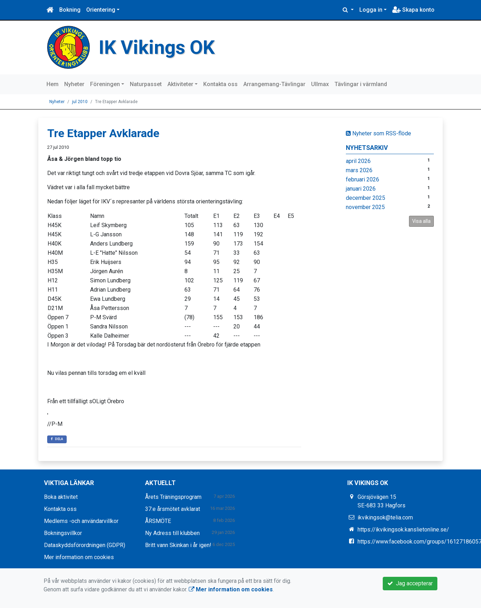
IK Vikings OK (157, 47)
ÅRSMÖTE (158, 520)
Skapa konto (413, 9)
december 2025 (365, 197)
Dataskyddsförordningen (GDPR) (84, 544)
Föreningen (105, 83)
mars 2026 (359, 170)
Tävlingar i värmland (361, 83)
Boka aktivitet (61, 496)
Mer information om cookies (79, 556)
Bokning (70, 9)
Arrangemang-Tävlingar (274, 83)
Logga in (370, 9)
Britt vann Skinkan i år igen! (178, 544)
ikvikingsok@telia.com (385, 517)
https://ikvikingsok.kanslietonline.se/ (403, 529)
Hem (52, 83)
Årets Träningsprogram (173, 496)
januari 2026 (361, 188)
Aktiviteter (180, 83)
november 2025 (365, 206)
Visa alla (421, 221)
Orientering (100, 9)
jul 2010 (80, 101)
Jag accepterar (410, 583)
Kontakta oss (220, 83)
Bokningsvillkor (63, 532)
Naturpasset (146, 83)
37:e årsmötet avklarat (172, 508)
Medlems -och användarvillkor (81, 520)
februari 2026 (362, 179)
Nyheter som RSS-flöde (378, 133)
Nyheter (74, 83)
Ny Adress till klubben (172, 532)
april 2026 (358, 160)
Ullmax (320, 83)
